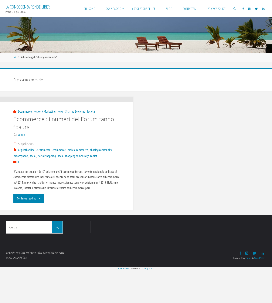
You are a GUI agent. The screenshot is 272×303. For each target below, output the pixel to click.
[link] (234, 8)
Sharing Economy (75, 144)
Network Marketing (45, 144)
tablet (93, 188)
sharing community (101, 182)
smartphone (21, 188)
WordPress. (260, 290)
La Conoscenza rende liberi (28, 7)
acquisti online (26, 182)
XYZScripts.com (148, 301)
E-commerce (25, 144)
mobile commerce (78, 182)
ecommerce (59, 182)
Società (91, 144)
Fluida (248, 290)
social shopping (47, 188)
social (33, 188)
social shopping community (73, 188)
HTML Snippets (124, 301)
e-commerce (43, 182)
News (60, 144)
